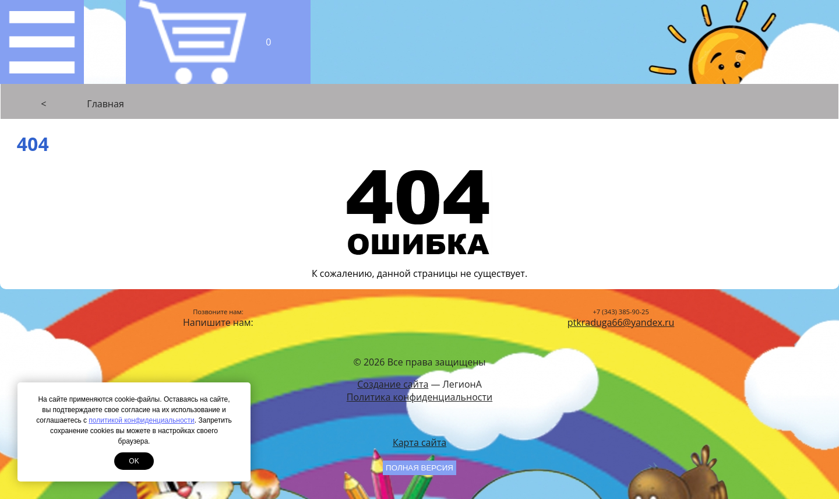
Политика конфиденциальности (419, 397)
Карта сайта (419, 442)
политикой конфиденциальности (141, 420)
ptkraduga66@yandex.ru (621, 322)
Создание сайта (392, 384)
